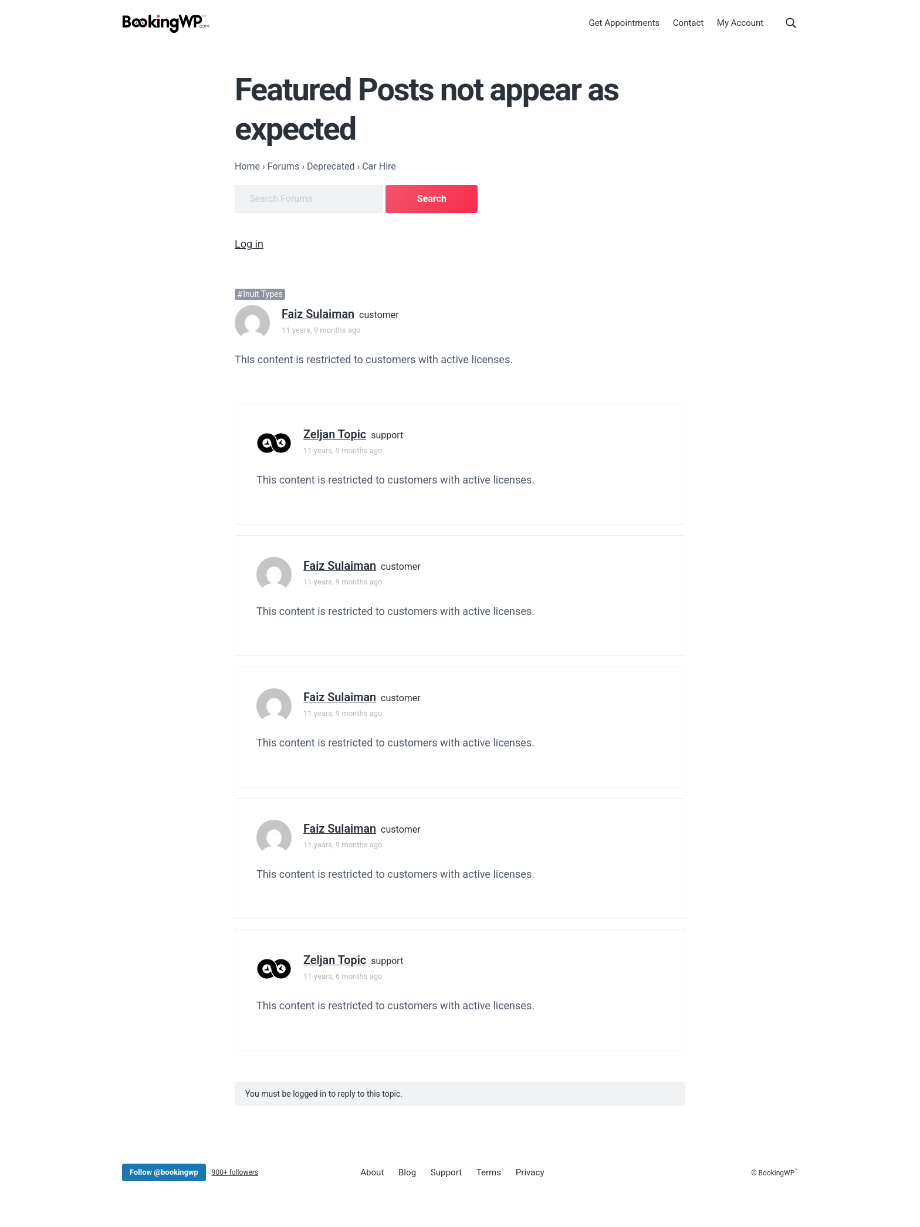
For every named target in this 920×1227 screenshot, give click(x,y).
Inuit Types (262, 293)
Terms (484, 1171)
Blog (405, 1171)
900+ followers (235, 1171)
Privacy (523, 1171)
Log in (249, 242)
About (371, 1171)
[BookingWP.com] (166, 25)
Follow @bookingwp (164, 1171)
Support (442, 1171)
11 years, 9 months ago (321, 329)
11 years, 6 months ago (342, 975)
